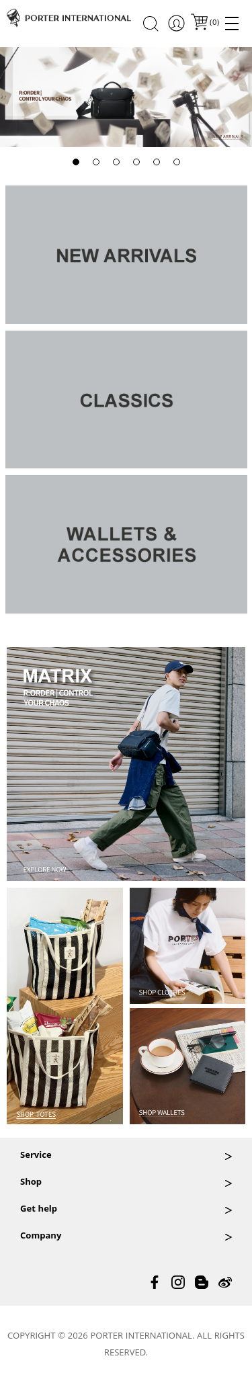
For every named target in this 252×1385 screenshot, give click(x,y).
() (214, 23)
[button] (76, 162)
